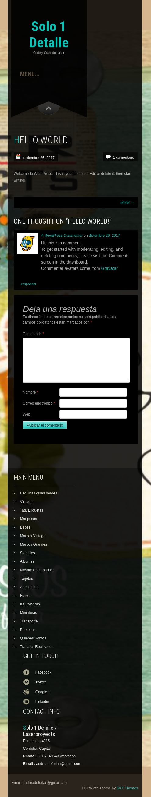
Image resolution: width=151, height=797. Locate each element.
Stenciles (27, 553)
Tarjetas (26, 578)
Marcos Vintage (32, 536)
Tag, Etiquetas (31, 510)
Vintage (26, 502)
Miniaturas (28, 613)
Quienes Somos (33, 638)
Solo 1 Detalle (49, 34)
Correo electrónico (39, 403)
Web (26, 414)
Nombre (30, 392)
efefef (127, 202)
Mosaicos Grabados (36, 570)
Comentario (33, 334)
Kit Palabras (30, 604)
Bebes (25, 527)
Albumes (27, 561)
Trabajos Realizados (36, 647)
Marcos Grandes (33, 544)
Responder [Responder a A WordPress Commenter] (29, 284)
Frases (25, 595)
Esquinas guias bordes (38, 493)
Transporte (29, 621)
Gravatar (109, 268)
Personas (28, 630)
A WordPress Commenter (62, 235)
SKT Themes (127, 788)
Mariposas (28, 519)
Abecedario (29, 587)
